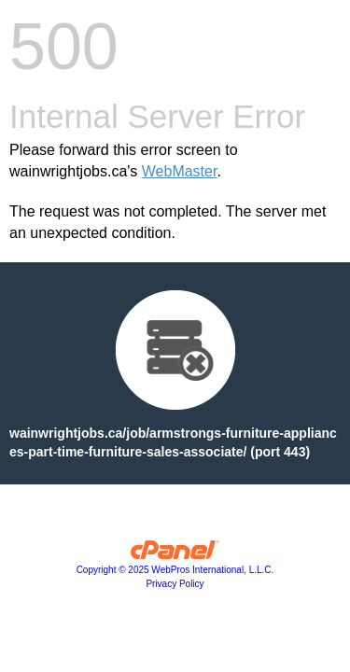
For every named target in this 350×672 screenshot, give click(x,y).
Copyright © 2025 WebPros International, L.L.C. (175, 570)
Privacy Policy (174, 584)
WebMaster (179, 171)
